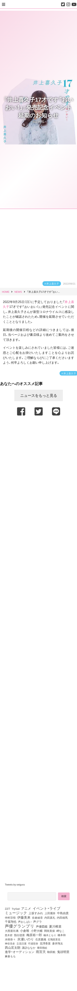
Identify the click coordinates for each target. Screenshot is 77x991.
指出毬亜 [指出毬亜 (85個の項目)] (19, 935)
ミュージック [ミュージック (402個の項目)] (16, 913)
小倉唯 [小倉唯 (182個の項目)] (24, 930)
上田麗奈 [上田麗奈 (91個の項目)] (50, 913)
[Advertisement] (38, 456)
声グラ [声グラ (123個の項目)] (37, 921)
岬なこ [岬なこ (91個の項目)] (60, 931)
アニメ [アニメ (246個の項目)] (26, 908)
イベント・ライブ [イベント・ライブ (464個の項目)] (46, 908)
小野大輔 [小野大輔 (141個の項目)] (36, 931)
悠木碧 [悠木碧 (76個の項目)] (8, 935)
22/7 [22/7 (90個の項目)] (7, 909)
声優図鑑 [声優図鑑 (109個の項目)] (42, 926)
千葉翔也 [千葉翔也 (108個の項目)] (10, 921)
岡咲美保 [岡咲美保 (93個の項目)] (49, 931)
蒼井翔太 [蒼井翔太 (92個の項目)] (57, 943)
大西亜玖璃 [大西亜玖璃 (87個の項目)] (11, 931)
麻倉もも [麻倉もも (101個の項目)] (10, 956)
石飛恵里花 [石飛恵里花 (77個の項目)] (54, 939)
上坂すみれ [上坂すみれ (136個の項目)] (36, 913)
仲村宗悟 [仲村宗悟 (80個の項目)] (10, 917)
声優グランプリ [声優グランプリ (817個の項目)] (19, 926)
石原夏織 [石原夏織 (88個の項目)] (40, 939)
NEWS (38, 121)
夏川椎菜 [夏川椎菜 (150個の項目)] (55, 926)
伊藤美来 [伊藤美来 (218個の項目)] (23, 917)
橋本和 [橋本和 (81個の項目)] (62, 935)
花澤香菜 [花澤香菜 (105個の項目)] (45, 943)
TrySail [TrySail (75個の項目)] (16, 909)
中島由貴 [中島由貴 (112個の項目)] (63, 913)
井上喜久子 (52, 283)
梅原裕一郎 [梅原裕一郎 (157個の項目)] (34, 935)
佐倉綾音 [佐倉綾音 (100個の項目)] (37, 917)
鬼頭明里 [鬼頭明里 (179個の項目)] (63, 952)
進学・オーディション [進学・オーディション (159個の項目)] (19, 952)
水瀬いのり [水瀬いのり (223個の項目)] (25, 939)
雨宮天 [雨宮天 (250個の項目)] (41, 952)
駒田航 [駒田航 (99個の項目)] (51, 952)
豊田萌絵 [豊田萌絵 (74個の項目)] (42, 947)
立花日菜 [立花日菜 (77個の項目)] (21, 943)
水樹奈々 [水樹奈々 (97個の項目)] (10, 939)
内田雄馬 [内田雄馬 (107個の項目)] (62, 917)
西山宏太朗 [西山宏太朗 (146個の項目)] (12, 947)
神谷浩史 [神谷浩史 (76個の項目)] (10, 943)
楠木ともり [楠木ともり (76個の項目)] (49, 935)
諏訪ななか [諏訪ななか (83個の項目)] (28, 947)
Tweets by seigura (15, 884)
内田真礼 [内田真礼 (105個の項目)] (49, 917)
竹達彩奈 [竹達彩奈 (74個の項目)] (33, 943)
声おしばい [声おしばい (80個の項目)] (25, 921)
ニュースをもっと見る (38, 395)
